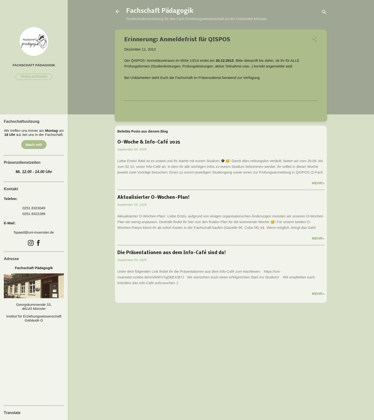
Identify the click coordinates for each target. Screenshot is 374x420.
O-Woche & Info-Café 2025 (148, 142)
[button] (314, 40)
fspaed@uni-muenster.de (34, 232)
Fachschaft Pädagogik (160, 11)
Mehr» (318, 183)
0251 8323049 (33, 208)
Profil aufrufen (34, 76)
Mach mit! (34, 145)
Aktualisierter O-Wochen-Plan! (153, 197)
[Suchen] (324, 13)
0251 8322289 (33, 214)
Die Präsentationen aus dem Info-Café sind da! (171, 253)
